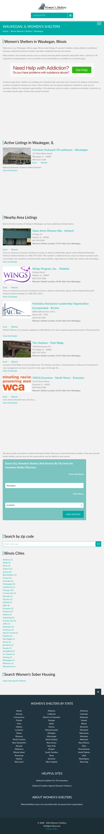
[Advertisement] (52, 116)
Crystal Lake (9, 593)
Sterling (7, 657)
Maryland (84, 730)
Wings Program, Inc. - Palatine (50, 268)
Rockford (8, 645)
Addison (8, 559)
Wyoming (84, 762)
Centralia (8, 581)
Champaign (9, 584)
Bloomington (10, 575)
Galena (7, 614)
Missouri (19, 736)
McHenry (8, 630)
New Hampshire (19, 742)
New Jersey (51, 742)
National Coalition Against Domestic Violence (52, 785)
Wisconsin (19, 762)
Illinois (84, 723)
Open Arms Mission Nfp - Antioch (53, 230)
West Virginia (51, 762)
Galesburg (8, 617)
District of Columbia (51, 717)
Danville (8, 596)
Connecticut (19, 717)
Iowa (19, 723)
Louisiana (19, 730)
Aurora (7, 572)
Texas (51, 755)
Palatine (7, 636)
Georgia (51, 720)
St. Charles (9, 654)
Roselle (7, 648)
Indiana (19, 727)
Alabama (51, 710)
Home (5, 31)
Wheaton (8, 663)
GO (98, 544)
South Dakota (84, 752)
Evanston (8, 608)
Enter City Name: (76, 474)
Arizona (19, 714)
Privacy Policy (52, 829)
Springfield (9, 651)
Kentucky (84, 727)
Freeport (8, 611)
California (51, 714)
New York (51, 746)
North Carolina (19, 739)
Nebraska (84, 739)
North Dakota (51, 739)
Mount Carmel (10, 633)
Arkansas (84, 710)
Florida (19, 720)
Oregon (51, 749)
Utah (84, 755)
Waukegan (9, 660)
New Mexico (84, 742)
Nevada (19, 746)
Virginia (19, 758)
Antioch (7, 569)
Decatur (7, 599)
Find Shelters (73, 514)
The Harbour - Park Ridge (48, 342)
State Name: (78, 494)
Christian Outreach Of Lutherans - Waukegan (60, 149)
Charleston (9, 587)
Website (44, 163)
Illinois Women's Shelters (21, 31)
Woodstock (9, 666)
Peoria (7, 642)
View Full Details (10, 170)
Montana (84, 736)
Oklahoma (19, 749)
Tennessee (19, 755)
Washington (84, 758)
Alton (6, 565)
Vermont (51, 758)
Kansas (51, 727)
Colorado (84, 714)
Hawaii (84, 720)
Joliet (6, 623)
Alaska (19, 710)
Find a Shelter (99, 23)
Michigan (51, 733)
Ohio (84, 746)
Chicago (8, 590)
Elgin (6, 605)
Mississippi (51, 736)
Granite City (9, 620)
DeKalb (7, 602)
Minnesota (84, 733)
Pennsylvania (84, 749)
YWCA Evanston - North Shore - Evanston (58, 377)
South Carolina (51, 752)
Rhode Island (19, 752)
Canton (7, 578)
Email (34, 163)
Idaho (51, 723)
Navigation (39, 15)
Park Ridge (9, 639)
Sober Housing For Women (14, 681)
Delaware (84, 717)
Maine (19, 733)
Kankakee (8, 627)
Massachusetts (51, 730)
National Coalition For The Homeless (52, 780)
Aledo (7, 562)
